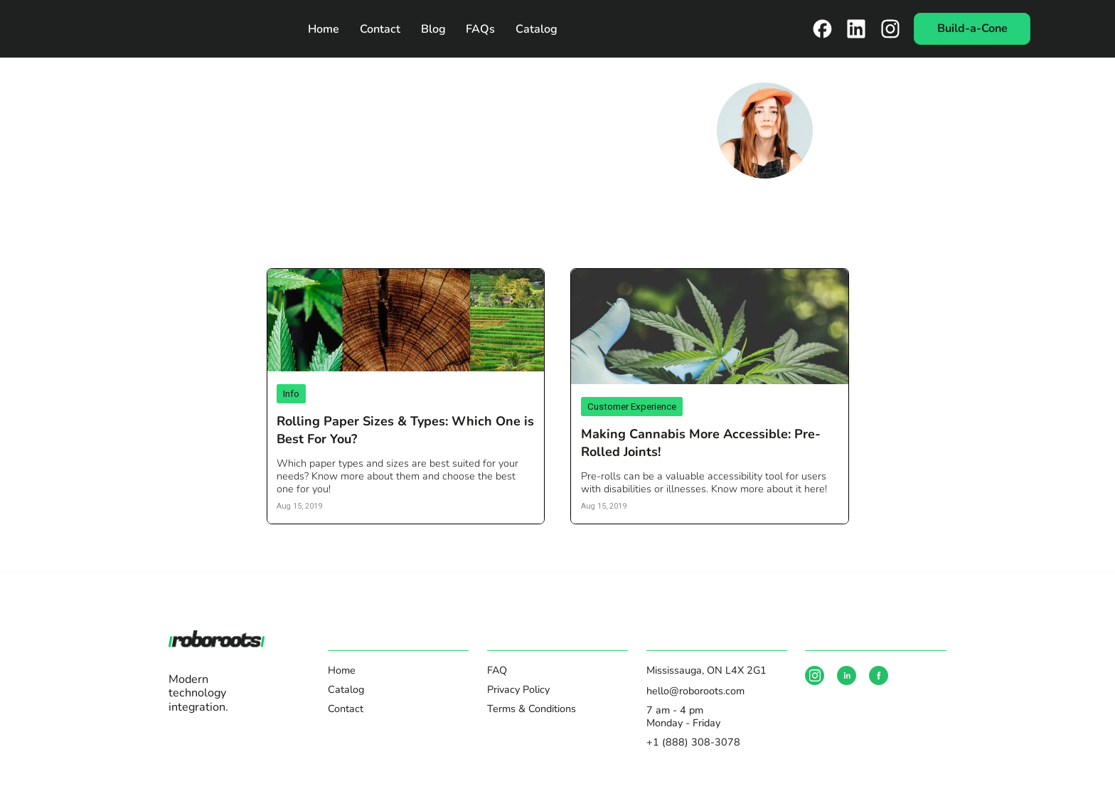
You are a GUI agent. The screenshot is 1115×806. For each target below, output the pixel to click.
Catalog (537, 29)
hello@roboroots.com (695, 690)
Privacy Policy (518, 689)
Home (323, 29)
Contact (380, 29)
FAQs (480, 29)
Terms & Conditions (531, 708)
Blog (433, 29)
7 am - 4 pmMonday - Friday (683, 716)
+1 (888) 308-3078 (693, 742)
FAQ (497, 670)
